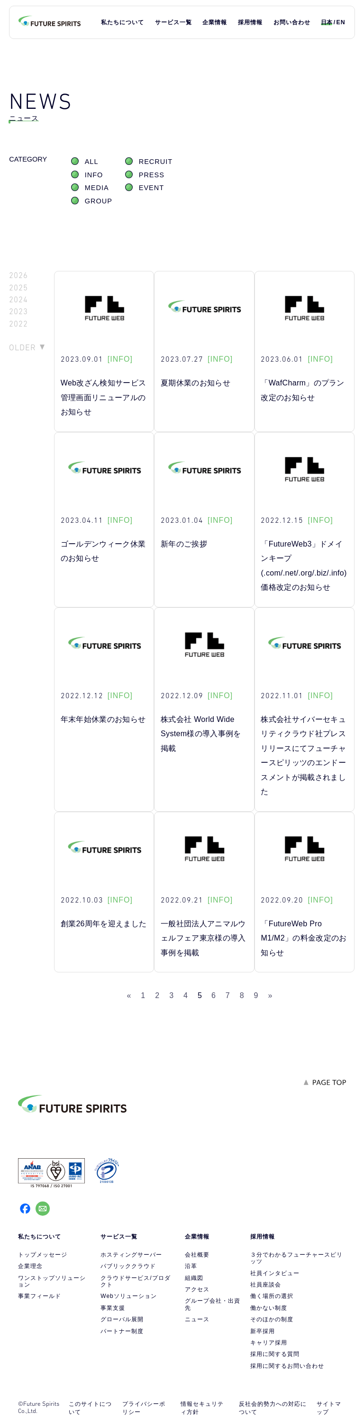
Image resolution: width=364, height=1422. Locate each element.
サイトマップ (329, 1408)
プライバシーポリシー (143, 1408)
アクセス (197, 1289)
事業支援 (112, 1308)
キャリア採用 (268, 1342)
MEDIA (97, 188)
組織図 (194, 1278)
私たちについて (122, 22)
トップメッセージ (42, 1254)
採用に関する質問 (275, 1354)
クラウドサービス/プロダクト (135, 1281)
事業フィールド (39, 1296)
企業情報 (214, 22)
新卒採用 (262, 1331)
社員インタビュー (275, 1273)
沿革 (191, 1266)
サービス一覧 (173, 22)
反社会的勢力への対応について (273, 1408)
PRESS (151, 175)
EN (341, 22)
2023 (18, 311)
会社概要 (197, 1254)
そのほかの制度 (271, 1319)
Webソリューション (128, 1296)
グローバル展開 (122, 1319)
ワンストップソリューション (52, 1281)
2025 (18, 287)
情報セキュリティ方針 (202, 1408)
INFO (94, 175)
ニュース (197, 1319)
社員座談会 (265, 1284)
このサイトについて (90, 1408)
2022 (18, 323)
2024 (18, 299)
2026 (18, 275)
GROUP (98, 201)
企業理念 (30, 1266)
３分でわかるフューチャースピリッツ (296, 1258)
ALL (92, 161)
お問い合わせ (291, 22)
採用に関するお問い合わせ (287, 1366)
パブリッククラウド (128, 1266)
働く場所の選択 (271, 1296)
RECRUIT (156, 161)
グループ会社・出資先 (212, 1304)
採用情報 (250, 22)
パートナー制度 (122, 1331)
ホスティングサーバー (131, 1254)
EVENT (151, 188)
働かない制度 (268, 1308)
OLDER (22, 347)
